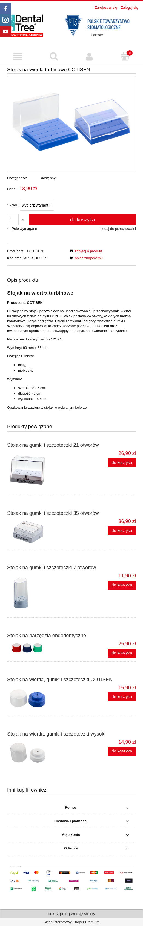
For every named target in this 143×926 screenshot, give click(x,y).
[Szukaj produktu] (53, 56)
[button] (18, 56)
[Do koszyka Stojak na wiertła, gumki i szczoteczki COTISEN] (122, 696)
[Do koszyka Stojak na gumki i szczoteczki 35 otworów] (122, 530)
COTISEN (35, 251)
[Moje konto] (89, 56)
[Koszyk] (125, 56)
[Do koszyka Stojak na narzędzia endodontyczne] (122, 653)
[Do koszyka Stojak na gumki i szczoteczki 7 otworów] (122, 585)
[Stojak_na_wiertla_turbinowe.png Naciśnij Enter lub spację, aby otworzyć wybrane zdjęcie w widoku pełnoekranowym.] (71, 124)
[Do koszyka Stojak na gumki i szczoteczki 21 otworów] (122, 462)
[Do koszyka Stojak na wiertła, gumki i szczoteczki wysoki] (122, 751)
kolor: (12, 205)
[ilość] (13, 219)
